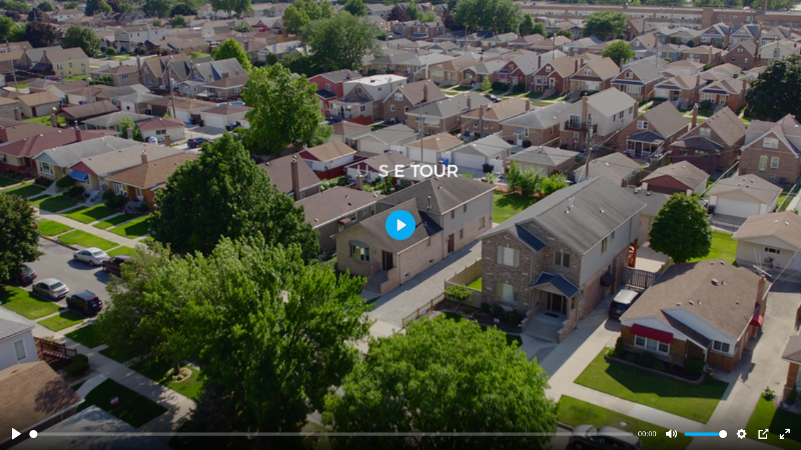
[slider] (331, 434)
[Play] (16, 434)
